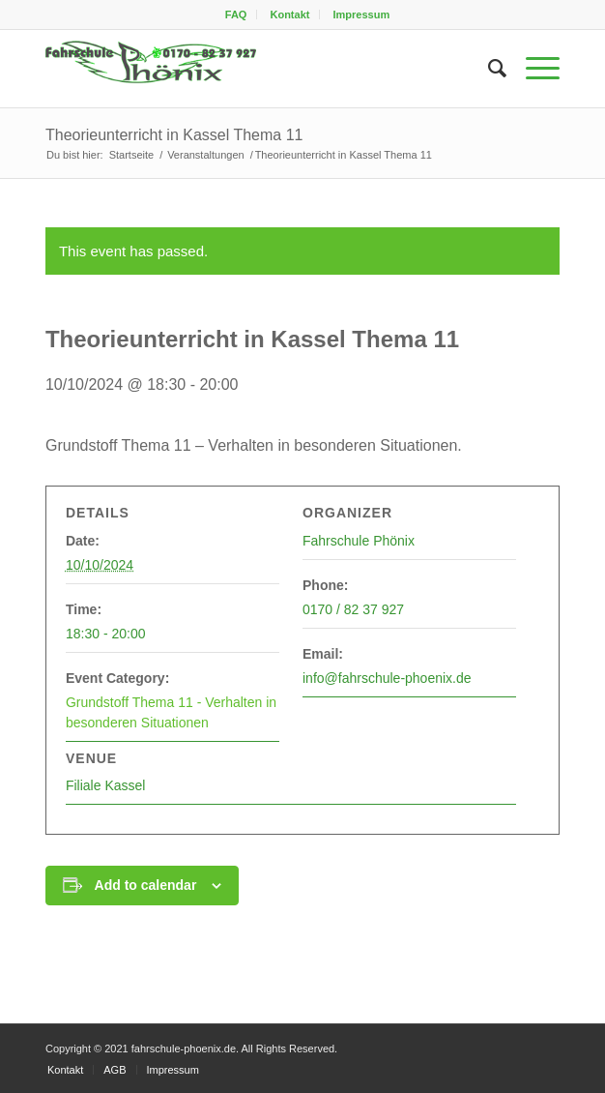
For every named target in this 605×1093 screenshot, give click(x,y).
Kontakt (289, 14)
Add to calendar (146, 885)
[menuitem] (237, 14)
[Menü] (533, 68)
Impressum (361, 14)
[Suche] (487, 68)
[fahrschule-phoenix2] (251, 68)
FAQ (236, 14)
